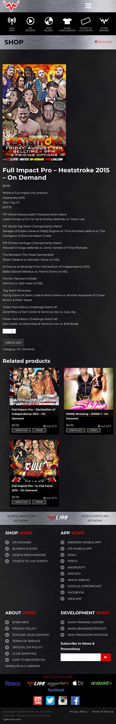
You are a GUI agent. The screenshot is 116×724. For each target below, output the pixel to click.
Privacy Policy (79, 711)
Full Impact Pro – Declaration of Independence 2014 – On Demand (33, 414)
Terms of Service (102, 711)
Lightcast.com (12, 719)
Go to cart (103, 42)
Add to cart (13, 342)
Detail (39, 430)
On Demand (25, 349)
